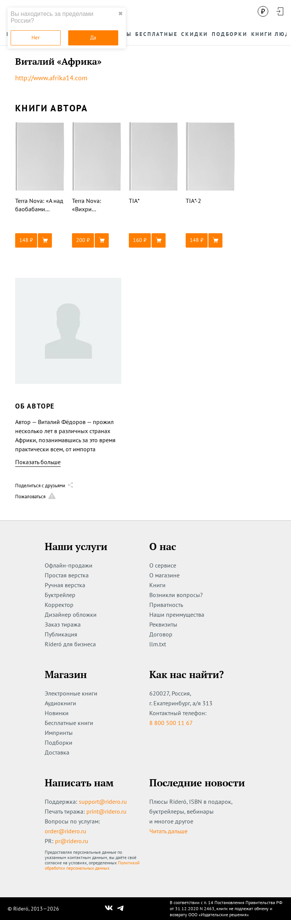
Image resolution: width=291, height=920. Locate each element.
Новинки (57, 713)
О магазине (164, 575)
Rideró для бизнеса (70, 644)
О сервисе (162, 565)
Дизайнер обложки (71, 614)
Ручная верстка (65, 585)
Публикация (61, 634)
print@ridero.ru (106, 811)
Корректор (59, 604)
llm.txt (157, 644)
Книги (157, 585)
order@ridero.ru (65, 831)
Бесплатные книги (69, 723)
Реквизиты (163, 624)
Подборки (58, 742)
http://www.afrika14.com (51, 77)
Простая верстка (67, 575)
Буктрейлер (60, 595)
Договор (160, 634)
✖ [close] (120, 14)
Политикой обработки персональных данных (92, 865)
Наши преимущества (176, 614)
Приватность (166, 604)
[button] (39, 240)
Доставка (57, 752)
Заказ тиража (63, 624)
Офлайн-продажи (68, 565)
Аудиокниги (60, 703)
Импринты (59, 732)
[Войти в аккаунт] (279, 11)
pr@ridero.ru (71, 841)
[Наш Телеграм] (120, 908)
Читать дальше (168, 831)
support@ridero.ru (103, 801)
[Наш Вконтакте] (109, 908)
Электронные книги (71, 693)
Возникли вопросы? (176, 595)
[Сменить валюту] (263, 11)
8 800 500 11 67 (171, 723)
